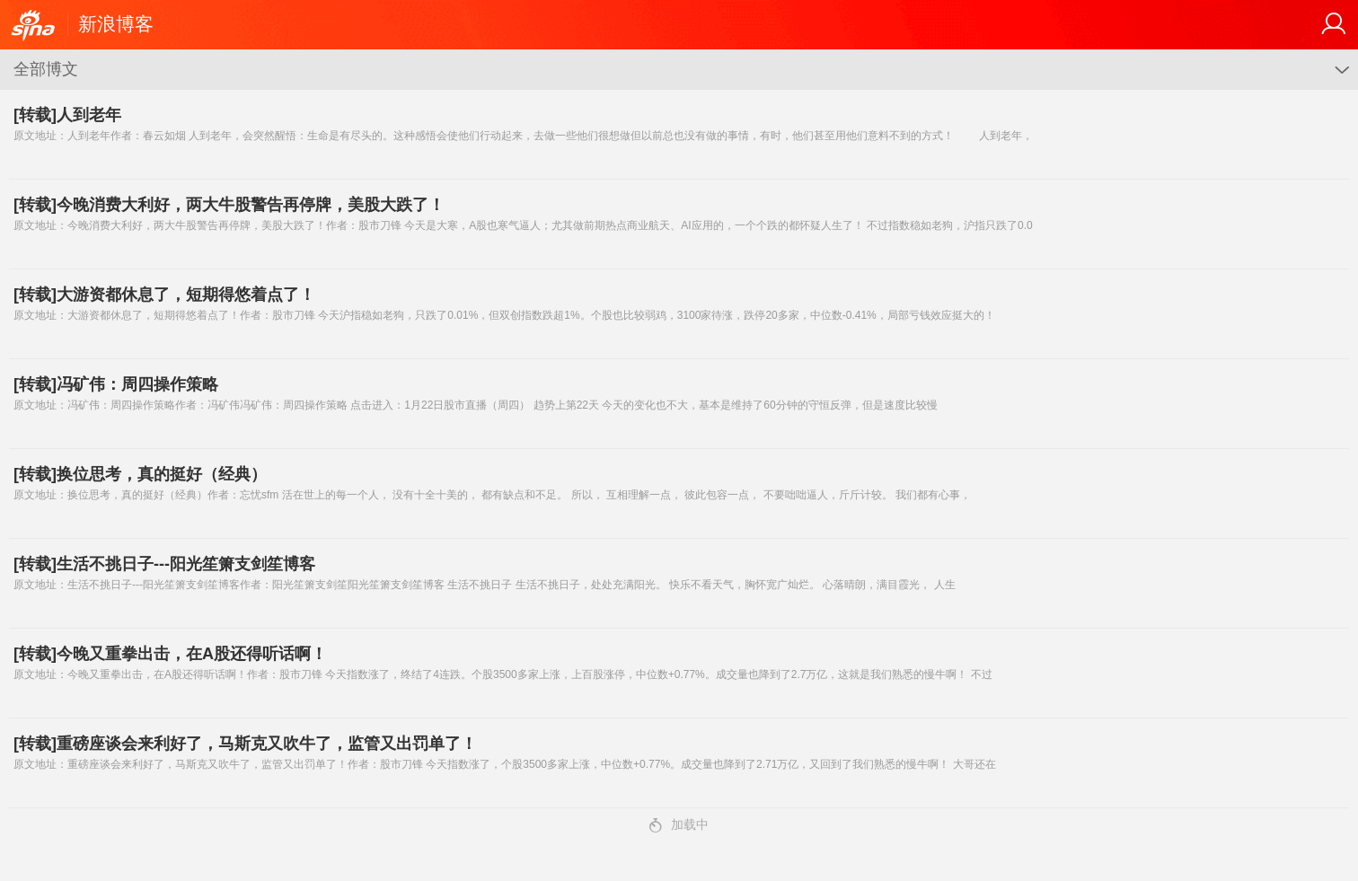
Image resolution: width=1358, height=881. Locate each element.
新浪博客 (116, 23)
